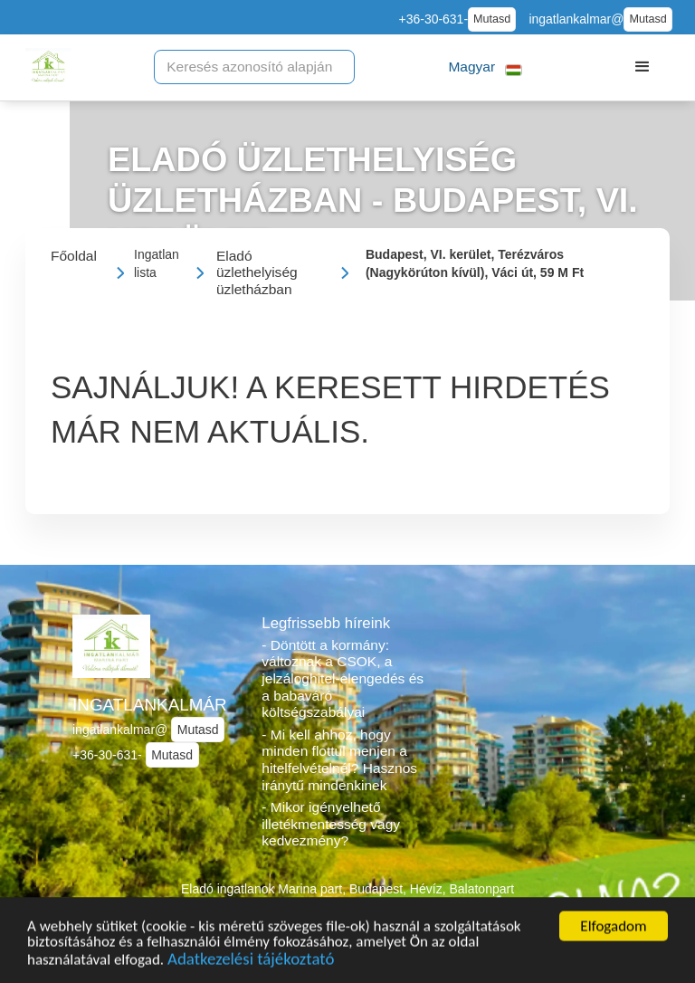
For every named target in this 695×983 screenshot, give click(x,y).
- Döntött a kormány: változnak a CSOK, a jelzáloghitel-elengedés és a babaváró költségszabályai (343, 679)
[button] (485, 67)
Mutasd (491, 19)
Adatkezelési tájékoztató (250, 966)
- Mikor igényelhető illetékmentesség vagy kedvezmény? (331, 823)
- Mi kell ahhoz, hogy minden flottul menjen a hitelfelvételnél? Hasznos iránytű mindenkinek (339, 760)
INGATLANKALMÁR (149, 704)
